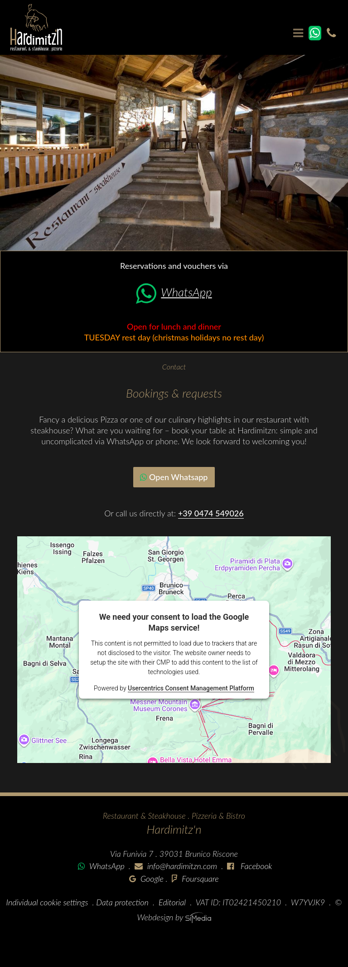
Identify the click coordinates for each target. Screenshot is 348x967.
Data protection (122, 902)
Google (146, 879)
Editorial (172, 902)
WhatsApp (174, 292)
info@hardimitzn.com (182, 866)
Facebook (255, 866)
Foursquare (195, 879)
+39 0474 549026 (211, 513)
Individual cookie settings (47, 902)
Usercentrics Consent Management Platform (191, 688)
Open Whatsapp (174, 477)
